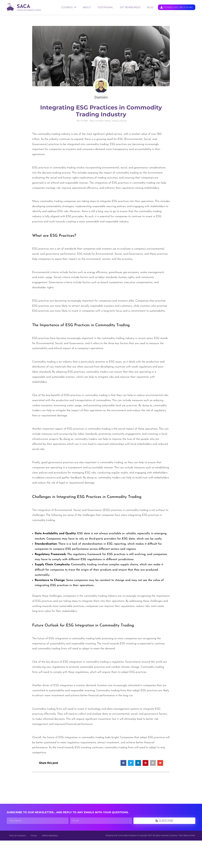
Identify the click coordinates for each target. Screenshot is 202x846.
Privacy (34, 841)
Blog (92, 126)
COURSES (68, 7)
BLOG (150, 7)
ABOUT (87, 7)
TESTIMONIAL (105, 7)
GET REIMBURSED (130, 7)
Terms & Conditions (17, 841)
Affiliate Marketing (50, 841)
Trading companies (119, 126)
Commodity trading (102, 126)
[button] (68, 7)
